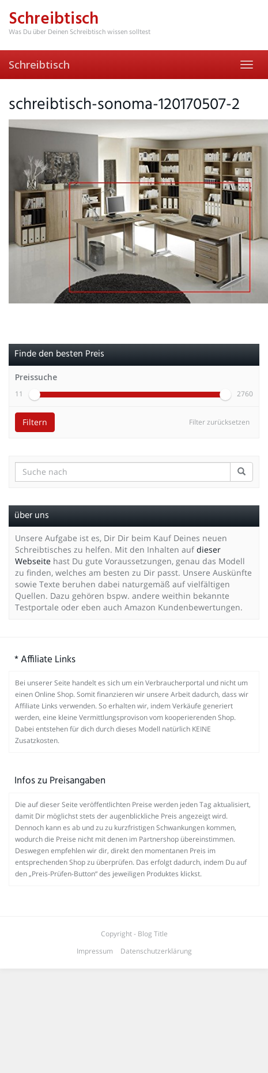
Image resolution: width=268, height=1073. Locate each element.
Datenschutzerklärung (156, 968)
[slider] (34, 412)
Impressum (95, 968)
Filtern (34, 439)
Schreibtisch (39, 65)
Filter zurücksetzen (219, 439)
